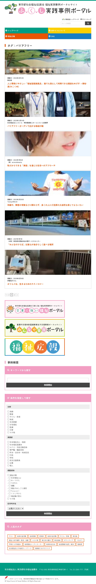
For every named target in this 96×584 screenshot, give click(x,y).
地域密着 (33, 536)
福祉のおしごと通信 (18, 488)
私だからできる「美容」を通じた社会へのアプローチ (31, 165)
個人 (10, 465)
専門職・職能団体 (16, 450)
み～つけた (14, 480)
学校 (10, 457)
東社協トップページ (72, 19)
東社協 (75, 536)
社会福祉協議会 (15, 444)
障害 (10, 414)
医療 (10, 427)
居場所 (41, 536)
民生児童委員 (14, 460)
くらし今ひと (15, 493)
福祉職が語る (15, 496)
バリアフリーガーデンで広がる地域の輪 (25, 125)
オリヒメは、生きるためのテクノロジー (25, 283)
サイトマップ (86, 19)
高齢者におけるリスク (42, 548)
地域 (10, 419)
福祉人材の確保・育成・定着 (18, 540)
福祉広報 (12, 475)
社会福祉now (15, 477)
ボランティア (68, 540)
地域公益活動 (21, 536)
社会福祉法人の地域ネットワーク (20, 548)
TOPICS (13, 483)
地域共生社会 (50, 544)
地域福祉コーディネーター (34, 544)
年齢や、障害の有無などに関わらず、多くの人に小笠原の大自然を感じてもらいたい (45, 204)
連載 (11, 485)
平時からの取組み (15, 544)
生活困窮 (12, 422)
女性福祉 (12, 424)
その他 (11, 432)
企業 (10, 463)
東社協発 (57, 540)
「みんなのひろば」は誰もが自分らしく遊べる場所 (30, 244)
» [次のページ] (17, 294)
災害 (10, 430)
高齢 (10, 411)
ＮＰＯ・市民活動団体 (17, 447)
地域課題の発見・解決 (66, 544)
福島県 (80, 544)
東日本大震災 (46, 540)
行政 (10, 455)
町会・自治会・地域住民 (18, 452)
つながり (80, 540)
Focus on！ (14, 491)
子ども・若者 (64, 536)
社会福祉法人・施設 (17, 442)
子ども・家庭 (14, 416)
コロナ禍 (35, 540)
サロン (11, 536)
